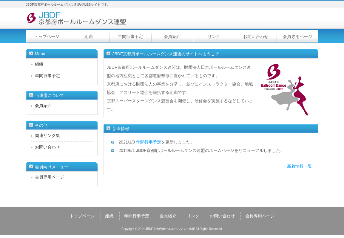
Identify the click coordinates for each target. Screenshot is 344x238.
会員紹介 (172, 36)
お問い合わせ (255, 36)
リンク (214, 36)
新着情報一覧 (299, 166)
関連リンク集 (47, 135)
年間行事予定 (130, 36)
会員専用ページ (297, 36)
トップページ (46, 36)
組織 (88, 36)
